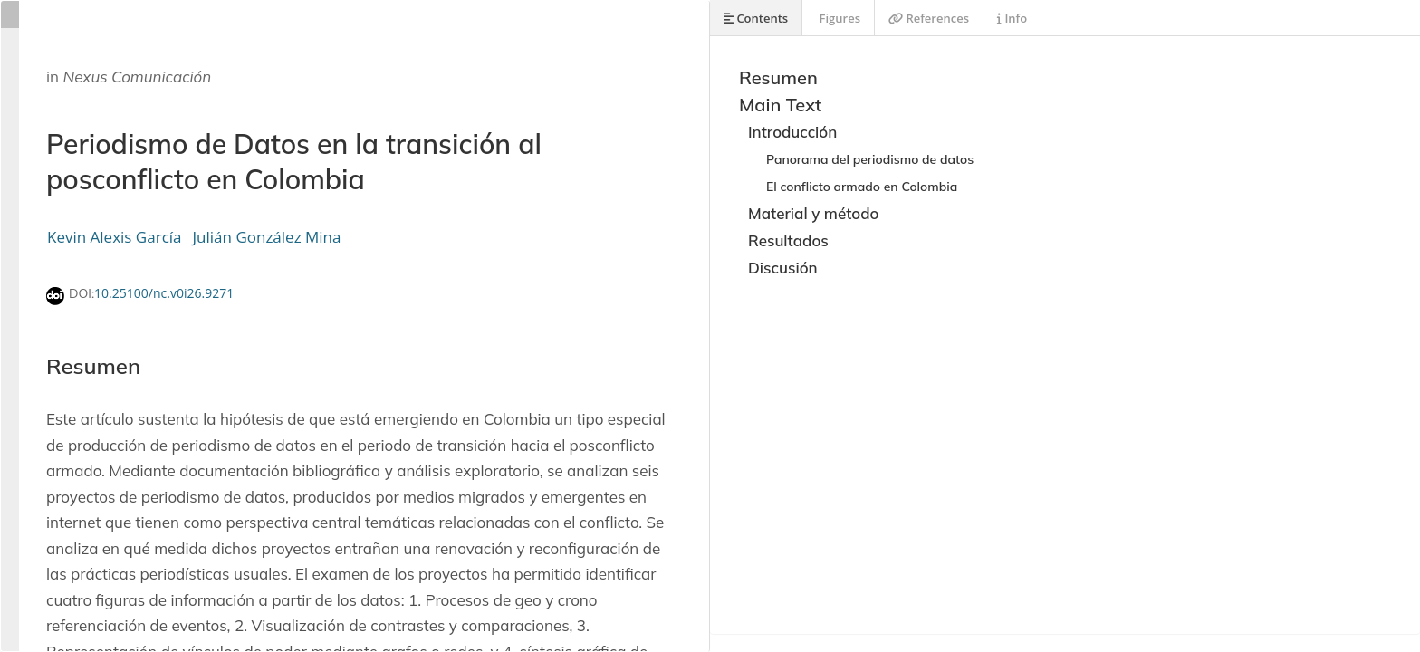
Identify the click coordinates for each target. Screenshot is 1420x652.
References (928, 18)
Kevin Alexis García (114, 236)
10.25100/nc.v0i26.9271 (164, 293)
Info (1012, 18)
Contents (756, 18)
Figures (838, 18)
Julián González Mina (267, 236)
